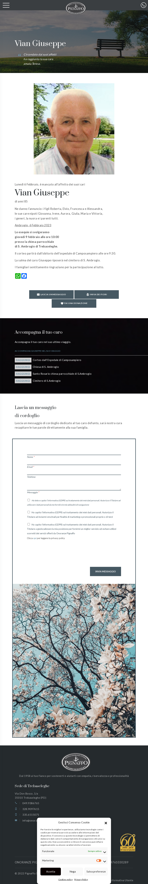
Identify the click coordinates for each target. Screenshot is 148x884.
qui (35, 532)
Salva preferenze (96, 871)
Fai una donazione (112, 296)
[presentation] (53, 550)
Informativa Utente (121, 874)
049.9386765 (30, 797)
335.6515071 (30, 809)
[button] (106, 822)
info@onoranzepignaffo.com (40, 815)
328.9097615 (30, 803)
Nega (73, 871)
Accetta (50, 871)
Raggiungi (23, 354)
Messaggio (33, 487)
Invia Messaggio (105, 566)
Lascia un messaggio (32, 296)
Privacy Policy (81, 879)
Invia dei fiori (74, 296)
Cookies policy (65, 879)
